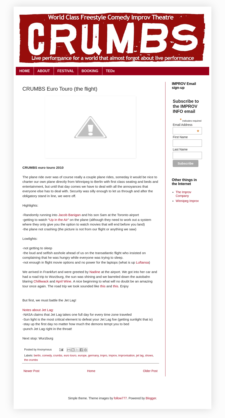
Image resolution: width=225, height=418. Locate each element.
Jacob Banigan (69, 215)
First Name (180, 137)
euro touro (70, 355)
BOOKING (90, 71)
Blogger (151, 398)
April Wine (63, 281)
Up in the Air (58, 220)
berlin (37, 355)
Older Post (150, 371)
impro (103, 355)
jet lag (140, 355)
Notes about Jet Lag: (38, 310)
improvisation (126, 355)
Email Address (186, 124)
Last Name (180, 149)
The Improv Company (183, 194)
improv (113, 355)
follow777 (120, 398)
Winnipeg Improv (187, 201)
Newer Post (31, 371)
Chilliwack (40, 281)
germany (93, 355)
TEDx (110, 71)
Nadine (94, 272)
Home (91, 371)
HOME (24, 71)
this (102, 286)
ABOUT (43, 71)
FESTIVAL (65, 71)
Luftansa (142, 262)
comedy (47, 355)
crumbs (57, 355)
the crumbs (31, 359)
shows (149, 355)
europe (82, 355)
